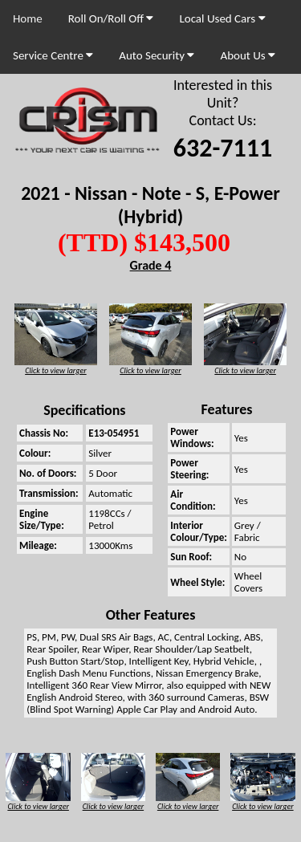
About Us (247, 55)
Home (28, 18)
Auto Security (156, 55)
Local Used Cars (222, 18)
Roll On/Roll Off (111, 18)
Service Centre (53, 55)
